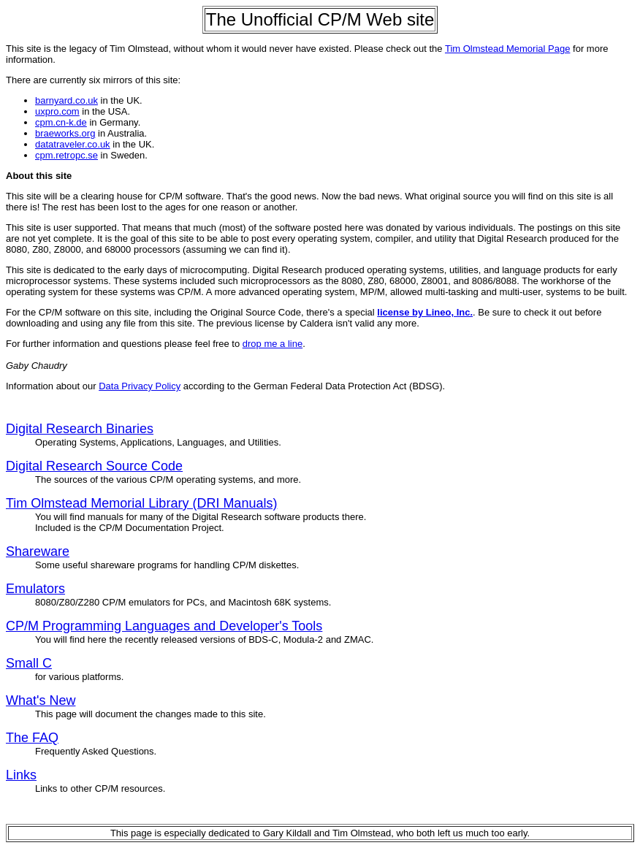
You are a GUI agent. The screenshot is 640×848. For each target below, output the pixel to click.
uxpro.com (57, 111)
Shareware (37, 551)
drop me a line (272, 343)
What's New (40, 700)
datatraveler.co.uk (72, 144)
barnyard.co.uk (66, 100)
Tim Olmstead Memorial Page (507, 48)
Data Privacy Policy (139, 386)
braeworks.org (65, 133)
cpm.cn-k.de (61, 122)
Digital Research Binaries (79, 428)
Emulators (35, 588)
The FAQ (32, 737)
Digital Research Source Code (94, 466)
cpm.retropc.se (66, 155)
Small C (29, 663)
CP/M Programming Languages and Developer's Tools (164, 626)
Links (21, 775)
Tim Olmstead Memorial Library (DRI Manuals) (141, 503)
